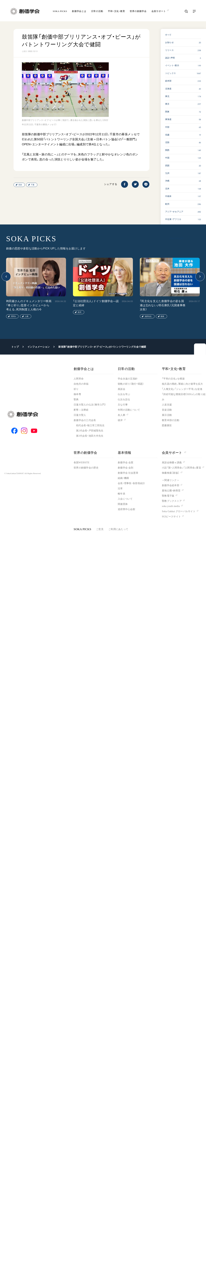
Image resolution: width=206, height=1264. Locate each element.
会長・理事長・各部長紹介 (131, 483)
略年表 (121, 493)
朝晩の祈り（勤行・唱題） (131, 384)
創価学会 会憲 (125, 462)
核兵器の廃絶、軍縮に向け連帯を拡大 (182, 384)
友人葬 (121, 415)
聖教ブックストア (172, 501)
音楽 (20, 185)
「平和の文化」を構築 (173, 378)
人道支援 (167, 404)
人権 (26, 316)
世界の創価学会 (138, 11)
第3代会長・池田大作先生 (89, 436)
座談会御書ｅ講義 (172, 462)
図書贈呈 (167, 425)
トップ (15, 346)
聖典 (76, 399)
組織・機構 (123, 478)
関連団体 (123, 504)
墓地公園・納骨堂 (171, 490)
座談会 (121, 389)
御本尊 (77, 394)
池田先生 (148, 316)
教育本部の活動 (170, 420)
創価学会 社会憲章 (128, 473)
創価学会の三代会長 (85, 420)
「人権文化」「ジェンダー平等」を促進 (182, 389)
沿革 (120, 488)
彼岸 (120, 420)
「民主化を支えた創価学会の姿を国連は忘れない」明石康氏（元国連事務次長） (162, 305)
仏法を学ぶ (124, 394)
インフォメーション (38, 346)
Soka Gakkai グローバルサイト (178, 511)
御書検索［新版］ (170, 473)
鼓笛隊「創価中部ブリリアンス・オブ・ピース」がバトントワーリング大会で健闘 (102, 346)
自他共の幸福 (81, 384)
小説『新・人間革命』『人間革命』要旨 (181, 467)
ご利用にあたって (118, 529)
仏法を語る (124, 399)
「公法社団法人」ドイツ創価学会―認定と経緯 (96, 303)
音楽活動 (167, 410)
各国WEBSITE (81, 462)
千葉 (32, 185)
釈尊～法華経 (81, 410)
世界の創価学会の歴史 (86, 467)
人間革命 (79, 378)
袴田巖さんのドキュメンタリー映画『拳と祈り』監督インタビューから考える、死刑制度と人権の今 (28, 305)
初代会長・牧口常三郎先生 (90, 425)
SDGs (13, 316)
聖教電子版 (168, 495)
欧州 (79, 312)
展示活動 (167, 415)
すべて (168, 35)
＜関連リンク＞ (170, 480)
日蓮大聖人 (80, 415)
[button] (6, 276)
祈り (76, 389)
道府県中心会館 (126, 509)
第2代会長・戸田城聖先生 (89, 430)
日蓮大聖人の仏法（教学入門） (90, 404)
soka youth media (171, 506)
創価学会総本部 (170, 485)
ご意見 (100, 529)
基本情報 (124, 452)
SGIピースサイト (171, 516)
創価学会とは (79, 11)
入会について (125, 499)
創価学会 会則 (125, 467)
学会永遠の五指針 (128, 378)
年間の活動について (129, 410)
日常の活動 (97, 11)
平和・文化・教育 (116, 11)
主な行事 (123, 404)
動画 (162, 316)
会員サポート (174, 452)
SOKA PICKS (60, 11)
